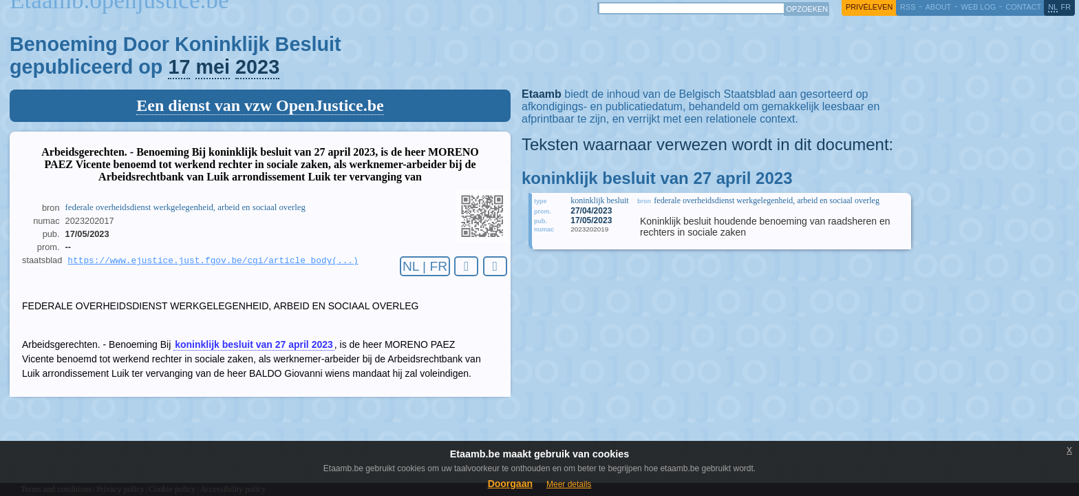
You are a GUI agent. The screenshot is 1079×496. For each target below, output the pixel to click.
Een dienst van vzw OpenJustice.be (259, 105)
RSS (907, 7)
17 (179, 67)
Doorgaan (510, 483)
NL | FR (425, 266)
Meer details (568, 484)
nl (1053, 7)
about (938, 7)
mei (212, 67)
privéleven (869, 7)
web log (978, 7)
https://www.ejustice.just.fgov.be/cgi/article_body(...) (212, 261)
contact (1023, 7)
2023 (257, 67)
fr (1066, 7)
